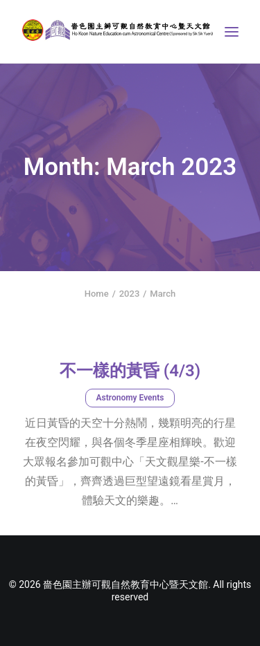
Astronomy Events (130, 398)
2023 (129, 293)
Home (97, 293)
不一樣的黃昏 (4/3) (130, 370)
